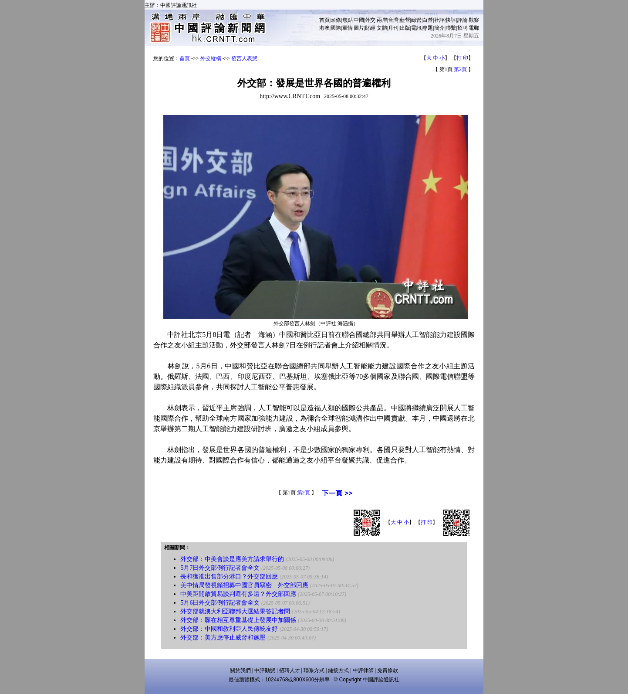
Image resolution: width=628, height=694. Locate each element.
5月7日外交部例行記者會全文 (220, 568)
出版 (405, 28)
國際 (336, 28)
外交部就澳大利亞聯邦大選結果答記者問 (235, 611)
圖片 (359, 28)
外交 (370, 20)
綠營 (416, 20)
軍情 (347, 28)
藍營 (405, 20)
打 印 (462, 58)
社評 (439, 20)
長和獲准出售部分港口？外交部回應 (229, 576)
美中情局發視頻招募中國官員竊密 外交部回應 (244, 585)
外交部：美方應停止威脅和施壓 (223, 637)
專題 (427, 28)
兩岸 (382, 20)
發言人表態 (244, 58)
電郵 (474, 28)
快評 (451, 20)
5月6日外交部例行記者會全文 (220, 602)
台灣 (393, 20)
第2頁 (460, 69)
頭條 (336, 20)
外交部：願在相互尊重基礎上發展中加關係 (238, 620)
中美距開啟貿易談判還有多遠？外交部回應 (238, 594)
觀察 (474, 20)
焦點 (347, 20)
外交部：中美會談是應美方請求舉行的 (232, 559)
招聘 (462, 28)
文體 (382, 28)
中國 (359, 20)
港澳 (324, 28)
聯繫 (451, 28)
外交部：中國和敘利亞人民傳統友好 (229, 629)
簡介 (439, 28)
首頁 (324, 20)
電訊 (416, 28)
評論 (462, 20)
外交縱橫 (210, 58)
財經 (370, 28)
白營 (427, 20)
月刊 (393, 28)
